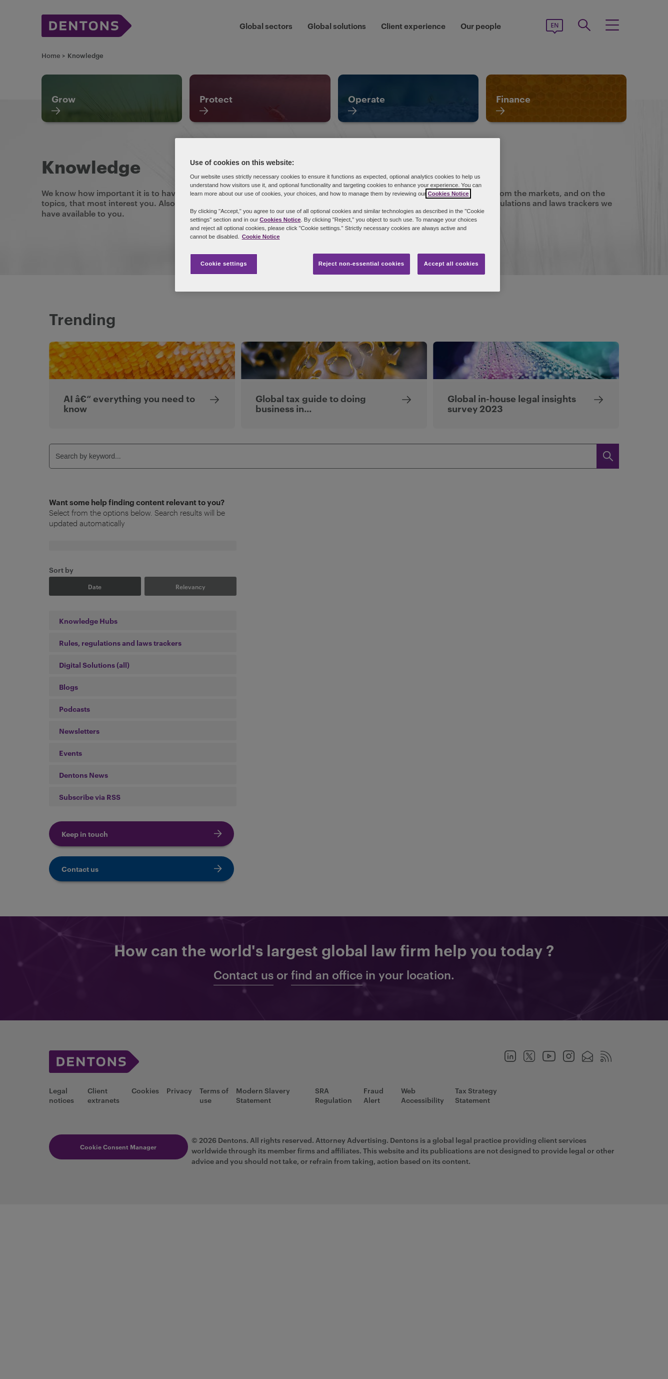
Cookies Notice (448, 194)
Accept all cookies (451, 264)
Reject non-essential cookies (361, 264)
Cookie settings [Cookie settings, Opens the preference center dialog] (223, 264)
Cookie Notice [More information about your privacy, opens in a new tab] (261, 237)
